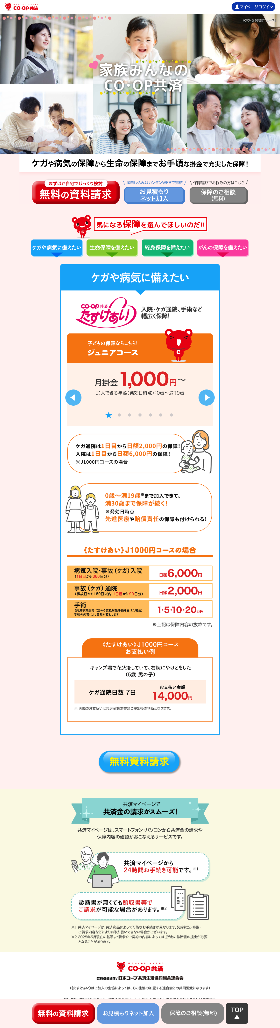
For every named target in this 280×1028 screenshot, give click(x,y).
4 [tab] (140, 415)
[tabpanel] (140, 377)
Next (207, 397)
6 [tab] (160, 415)
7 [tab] (171, 415)
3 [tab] (129, 415)
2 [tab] (119, 415)
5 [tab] (150, 415)
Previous (73, 397)
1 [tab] (108, 415)
